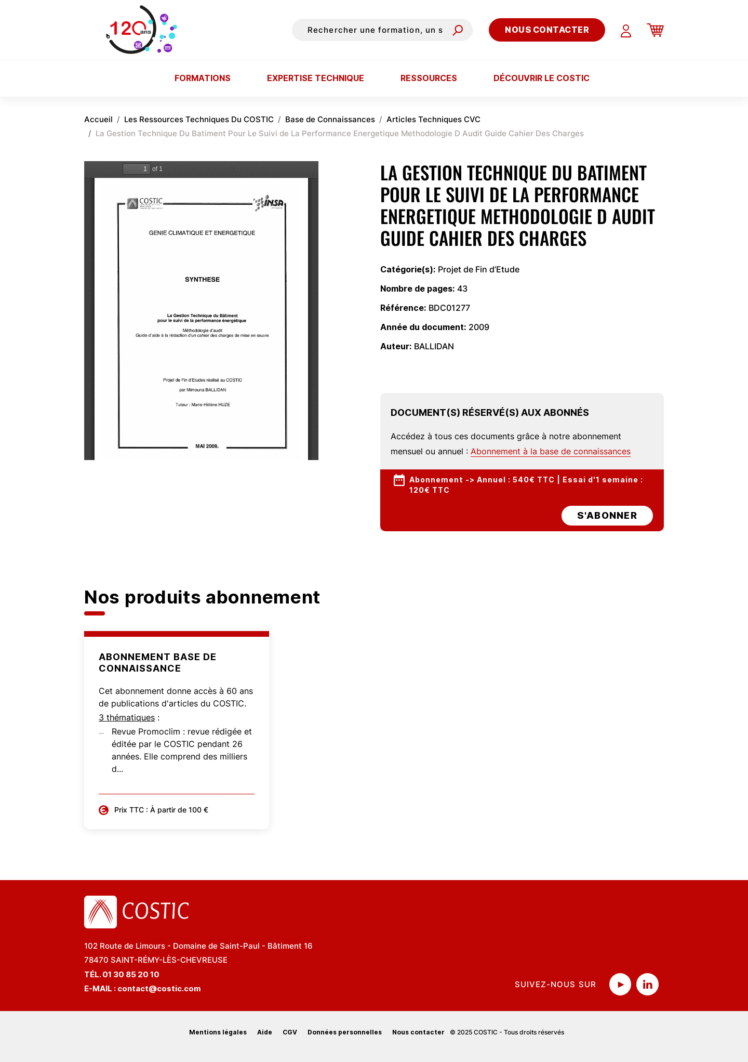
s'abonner (607, 515)
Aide (264, 1032)
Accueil (98, 119)
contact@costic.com (159, 988)
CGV (290, 1032)
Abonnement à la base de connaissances (551, 451)
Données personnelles (345, 1032)
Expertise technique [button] (315, 78)
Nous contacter (547, 29)
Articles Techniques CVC (433, 119)
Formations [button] (203, 78)
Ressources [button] (428, 78)
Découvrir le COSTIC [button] (541, 78)
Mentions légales (218, 1032)
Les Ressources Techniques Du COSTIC (199, 119)
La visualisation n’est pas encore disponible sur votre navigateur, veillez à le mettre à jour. (201, 310)
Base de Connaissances (330, 119)
